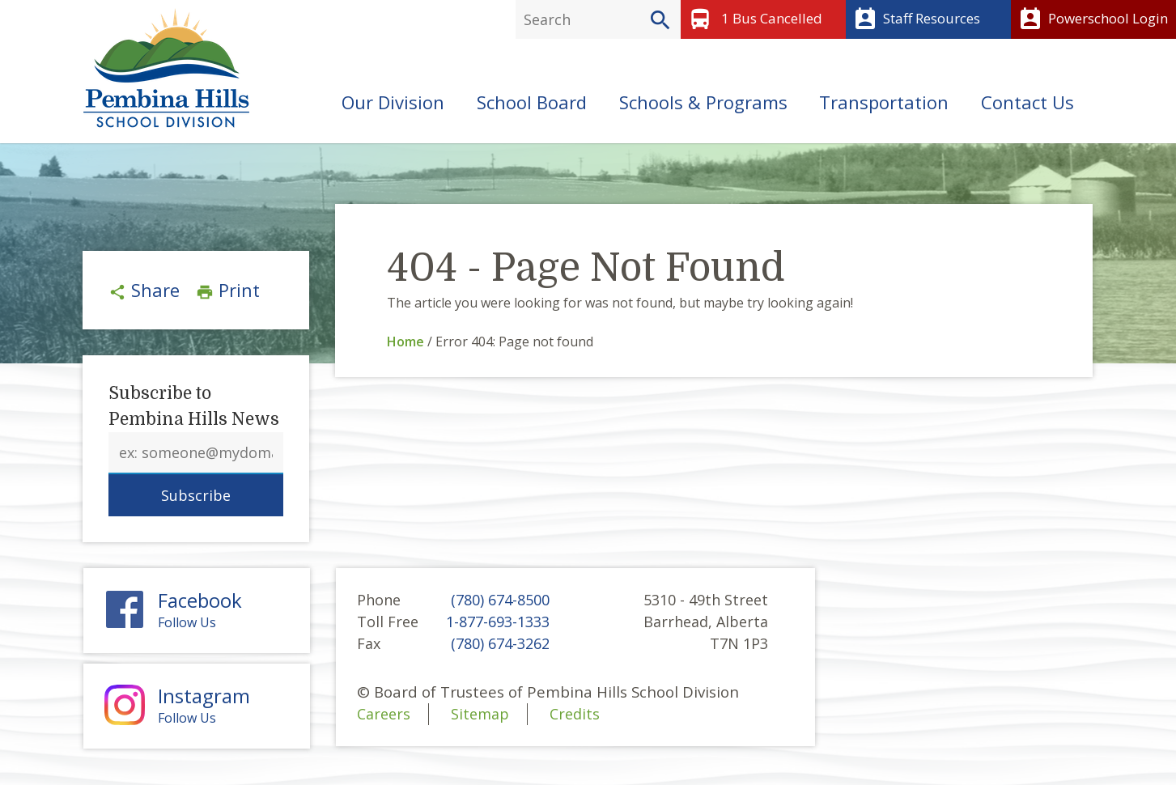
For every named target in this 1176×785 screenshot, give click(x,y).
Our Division (393, 102)
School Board (532, 102)
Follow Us (196, 610)
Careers (383, 713)
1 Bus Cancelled (753, 19)
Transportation (884, 102)
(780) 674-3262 (500, 643)
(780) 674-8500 (500, 599)
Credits (575, 713)
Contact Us (1027, 102)
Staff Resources (915, 19)
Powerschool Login (1091, 19)
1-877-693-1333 (498, 621)
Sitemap (480, 713)
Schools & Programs (703, 102)
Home (405, 341)
